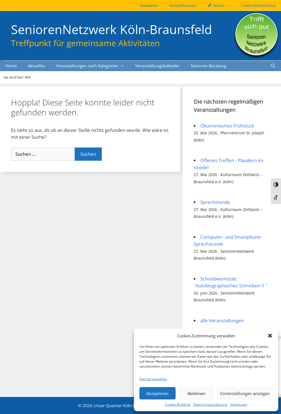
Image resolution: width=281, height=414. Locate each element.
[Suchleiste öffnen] (273, 65)
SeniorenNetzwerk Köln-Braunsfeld (111, 29)
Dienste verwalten (153, 379)
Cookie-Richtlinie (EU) (258, 5)
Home (11, 65)
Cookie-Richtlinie (177, 404)
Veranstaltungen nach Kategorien (93, 65)
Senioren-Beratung (208, 65)
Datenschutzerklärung (210, 404)
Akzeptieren (157, 393)
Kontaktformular (182, 5)
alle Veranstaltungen (222, 320)
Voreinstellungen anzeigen (245, 393)
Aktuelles (36, 65)
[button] (270, 335)
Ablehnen (196, 393)
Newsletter (149, 5)
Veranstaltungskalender (157, 65)
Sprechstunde (215, 202)
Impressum (238, 404)
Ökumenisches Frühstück (227, 126)
